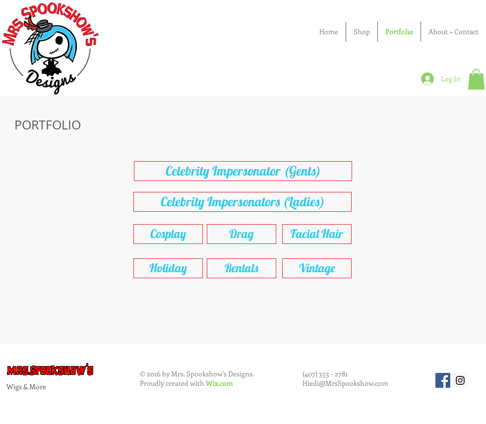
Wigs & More (26, 386)
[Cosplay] (168, 234)
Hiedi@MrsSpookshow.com (345, 383)
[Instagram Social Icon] (460, 380)
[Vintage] (317, 268)
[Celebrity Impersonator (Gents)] (243, 171)
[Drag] (241, 234)
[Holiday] (168, 268)
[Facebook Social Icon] (442, 380)
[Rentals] (241, 268)
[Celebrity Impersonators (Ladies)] (242, 202)
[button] (476, 79)
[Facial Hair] (317, 234)
